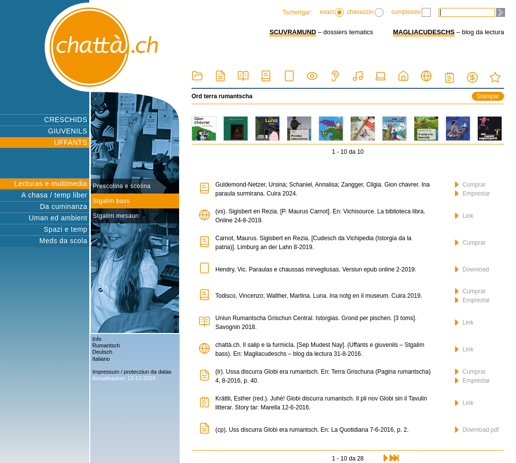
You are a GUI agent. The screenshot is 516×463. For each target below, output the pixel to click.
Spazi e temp (65, 229)
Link (464, 215)
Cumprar (470, 184)
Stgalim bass (111, 201)
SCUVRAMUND (292, 32)
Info (96, 339)
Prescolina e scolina (122, 186)
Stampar (488, 96)
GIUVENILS (67, 131)
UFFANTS (70, 142)
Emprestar (472, 193)
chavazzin (365, 12)
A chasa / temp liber (54, 195)
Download (472, 269)
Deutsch (102, 352)
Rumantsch (106, 345)
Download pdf (477, 429)
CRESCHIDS (65, 120)
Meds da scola (63, 241)
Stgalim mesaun (116, 215)
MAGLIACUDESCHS (423, 32)
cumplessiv (411, 12)
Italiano (101, 359)
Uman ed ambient (58, 218)
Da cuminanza (64, 206)
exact (332, 12)
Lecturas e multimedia (50, 184)
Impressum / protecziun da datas (132, 372)
